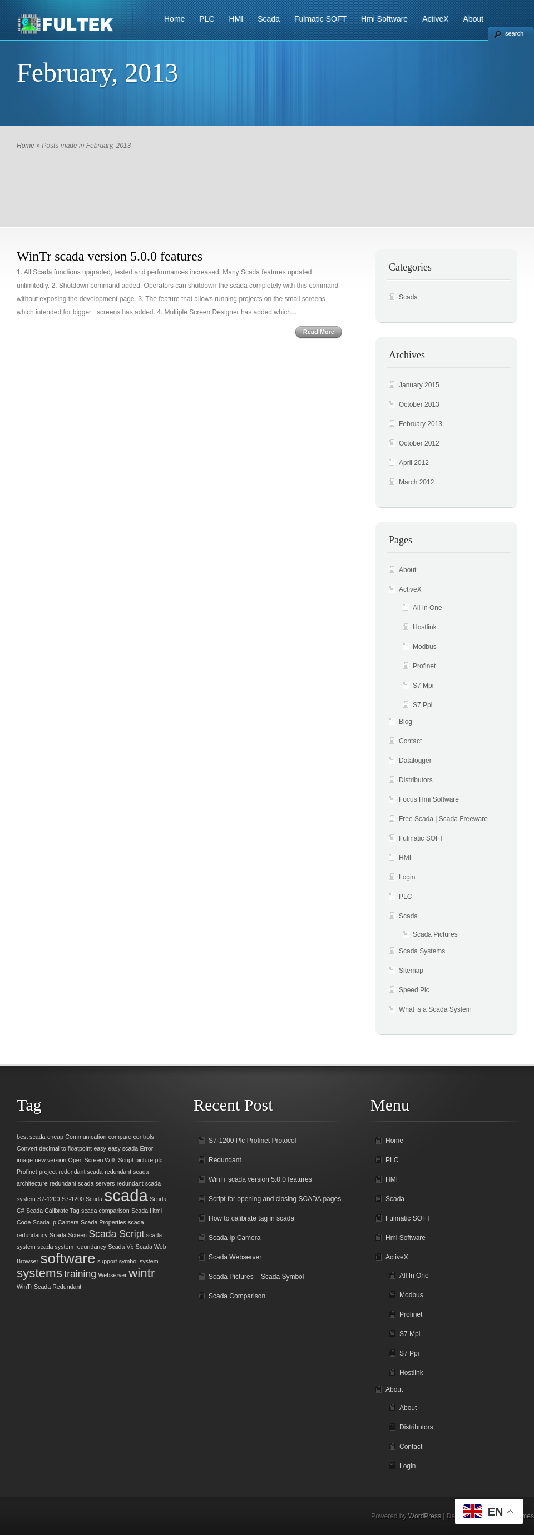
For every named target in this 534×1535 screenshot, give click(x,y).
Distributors (416, 780)
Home (174, 18)
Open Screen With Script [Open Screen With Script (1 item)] (101, 1160)
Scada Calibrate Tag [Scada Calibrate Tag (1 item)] (53, 1210)
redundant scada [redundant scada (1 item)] (80, 1171)
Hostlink (425, 627)
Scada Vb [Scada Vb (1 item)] (121, 1246)
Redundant (225, 1160)
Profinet (424, 666)
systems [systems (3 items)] (39, 1273)
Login (407, 877)
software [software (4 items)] (67, 1258)
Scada (269, 18)
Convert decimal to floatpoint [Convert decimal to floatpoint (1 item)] (54, 1148)
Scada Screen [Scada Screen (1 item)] (68, 1235)
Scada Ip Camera (234, 1238)
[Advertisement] (267, 182)
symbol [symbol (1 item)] (128, 1261)
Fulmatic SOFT (320, 18)
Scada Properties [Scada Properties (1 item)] (103, 1222)
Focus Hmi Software (429, 799)
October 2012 (419, 443)
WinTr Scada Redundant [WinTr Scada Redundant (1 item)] (49, 1286)
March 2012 (416, 482)
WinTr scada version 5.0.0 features (109, 256)
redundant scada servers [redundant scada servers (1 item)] (82, 1183)
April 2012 (414, 463)
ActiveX (435, 18)
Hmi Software (384, 18)
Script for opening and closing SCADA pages (275, 1199)
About (473, 18)
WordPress (424, 1516)
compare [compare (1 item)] (119, 1136)
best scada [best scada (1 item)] (31, 1136)
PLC (206, 18)
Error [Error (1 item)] (147, 1148)
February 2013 (420, 424)
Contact (410, 741)
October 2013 (419, 404)
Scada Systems (422, 951)
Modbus (425, 647)
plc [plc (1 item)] (159, 1160)
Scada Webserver (235, 1257)
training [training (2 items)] (80, 1273)
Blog (405, 722)
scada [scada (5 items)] (126, 1195)
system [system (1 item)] (149, 1261)
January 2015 (419, 385)
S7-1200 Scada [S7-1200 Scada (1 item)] (82, 1199)
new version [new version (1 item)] (50, 1160)
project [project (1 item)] (48, 1171)
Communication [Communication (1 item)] (85, 1136)
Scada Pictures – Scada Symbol (256, 1277)
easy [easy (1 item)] (99, 1148)
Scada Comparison (237, 1296)
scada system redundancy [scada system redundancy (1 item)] (71, 1246)
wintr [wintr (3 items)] (141, 1273)
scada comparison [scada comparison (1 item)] (105, 1210)
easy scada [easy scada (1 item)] (123, 1148)
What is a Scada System (435, 1009)
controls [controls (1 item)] (143, 1136)
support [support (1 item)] (107, 1261)
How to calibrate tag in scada (251, 1218)
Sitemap (411, 970)
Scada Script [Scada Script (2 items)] (116, 1233)
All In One (427, 608)
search (514, 33)
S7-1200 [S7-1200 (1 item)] (48, 1199)
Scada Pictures (435, 934)
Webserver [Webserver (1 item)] (112, 1275)
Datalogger (415, 760)
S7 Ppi (422, 705)
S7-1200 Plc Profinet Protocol (252, 1140)
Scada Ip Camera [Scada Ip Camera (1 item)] (56, 1222)
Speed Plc (414, 990)
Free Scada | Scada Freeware (443, 819)
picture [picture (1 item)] (144, 1160)
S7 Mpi (423, 685)
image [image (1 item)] (25, 1160)
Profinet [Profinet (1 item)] (27, 1171)
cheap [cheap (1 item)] (55, 1136)
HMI (236, 18)
